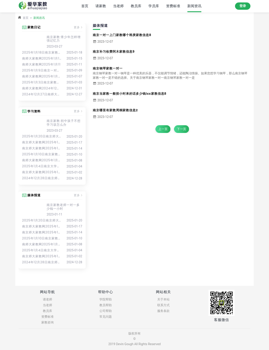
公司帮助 (105, 311)
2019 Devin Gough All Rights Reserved (134, 344)
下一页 (181, 129)
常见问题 (105, 316)
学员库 (153, 6)
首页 (84, 6)
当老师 (118, 6)
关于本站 (163, 299)
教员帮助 (105, 305)
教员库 (136, 6)
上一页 (163, 129)
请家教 (100, 6)
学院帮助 (105, 299)
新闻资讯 (194, 6)
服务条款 (163, 311)
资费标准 (173, 6)
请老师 (47, 299)
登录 (242, 6)
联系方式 (163, 305)
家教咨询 (47, 322)
